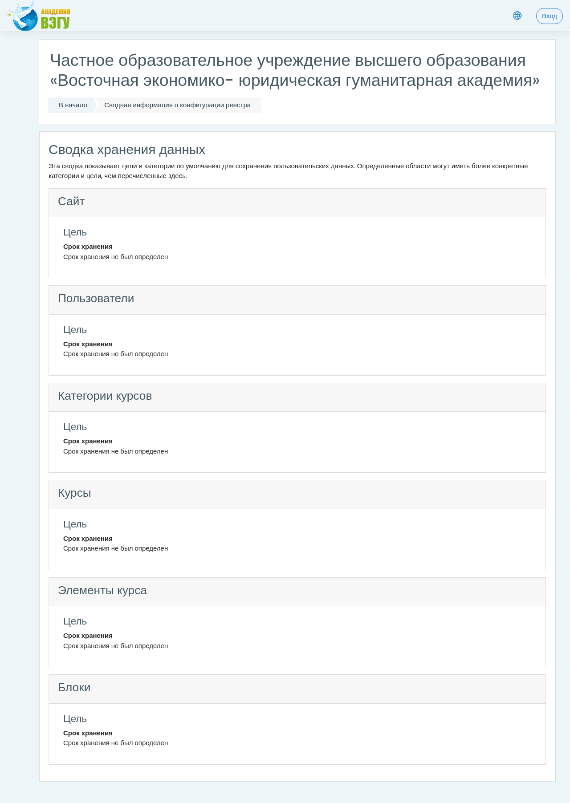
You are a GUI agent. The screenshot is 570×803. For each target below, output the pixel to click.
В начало (73, 105)
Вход (549, 15)
